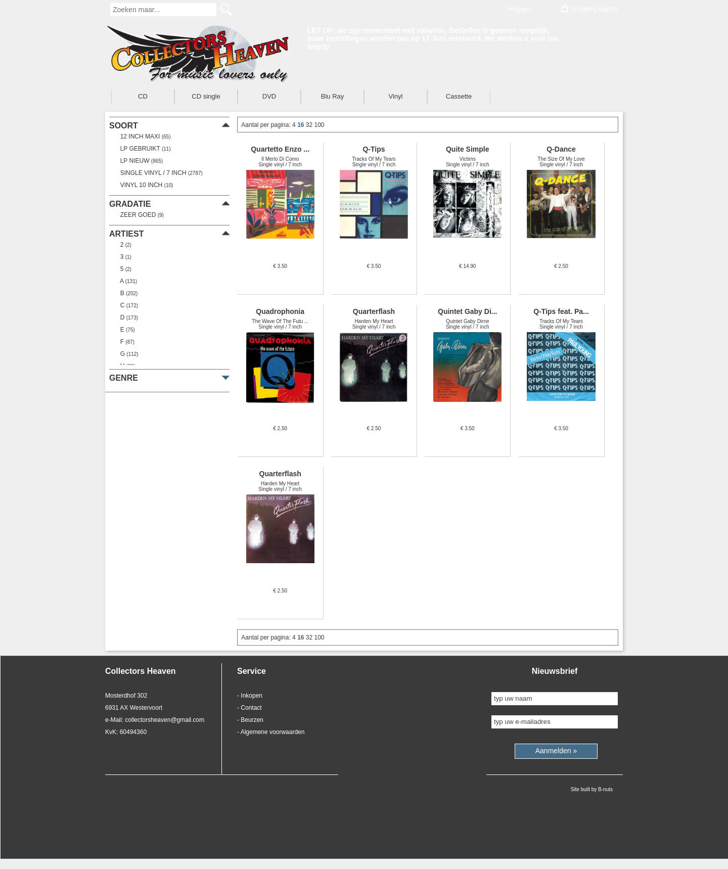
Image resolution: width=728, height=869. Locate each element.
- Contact (249, 707)
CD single (206, 96)
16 (301, 124)
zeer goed (140, 214)
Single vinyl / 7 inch (160, 172)
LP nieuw (140, 160)
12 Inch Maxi (143, 136)
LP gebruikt (144, 148)
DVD (269, 96)
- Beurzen (250, 719)
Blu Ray (332, 96)
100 (319, 124)
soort (123, 125)
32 (310, 124)
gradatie (130, 204)
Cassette (459, 96)
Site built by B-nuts (592, 789)
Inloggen (519, 9)
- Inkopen (249, 695)
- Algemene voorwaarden (270, 732)
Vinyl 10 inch (145, 185)
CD (143, 96)
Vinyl (396, 96)
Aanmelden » (556, 751)
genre (123, 378)
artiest (126, 234)
